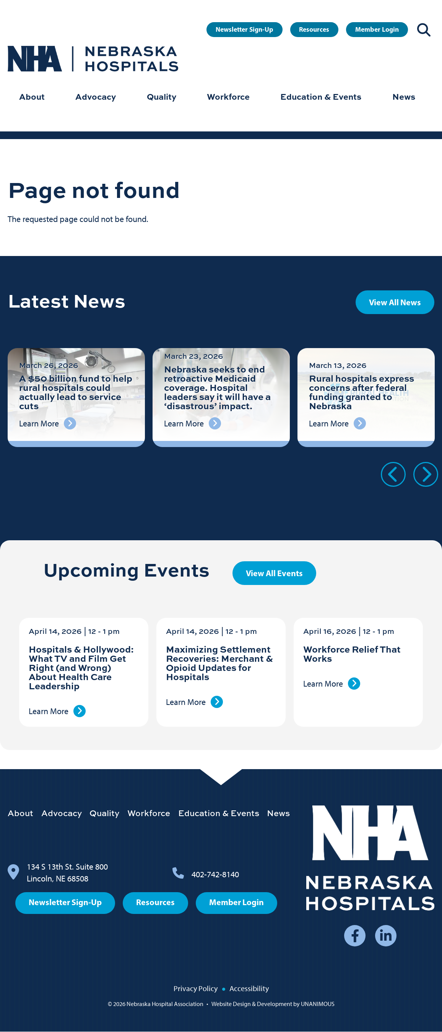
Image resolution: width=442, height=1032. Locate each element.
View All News (395, 302)
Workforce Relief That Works (352, 653)
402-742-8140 (215, 874)
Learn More (48, 711)
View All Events (274, 573)
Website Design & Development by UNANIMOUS (273, 1004)
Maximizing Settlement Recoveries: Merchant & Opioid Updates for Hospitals (219, 663)
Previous (393, 474)
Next (425, 474)
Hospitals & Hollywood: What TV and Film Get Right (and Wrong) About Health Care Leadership (81, 667)
